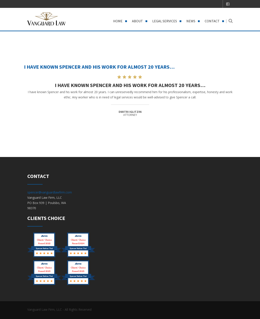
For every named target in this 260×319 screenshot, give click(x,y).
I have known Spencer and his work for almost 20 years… (99, 66)
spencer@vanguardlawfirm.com (49, 192)
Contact (212, 21)
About (137, 21)
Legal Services (164, 21)
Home (118, 21)
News (190, 21)
